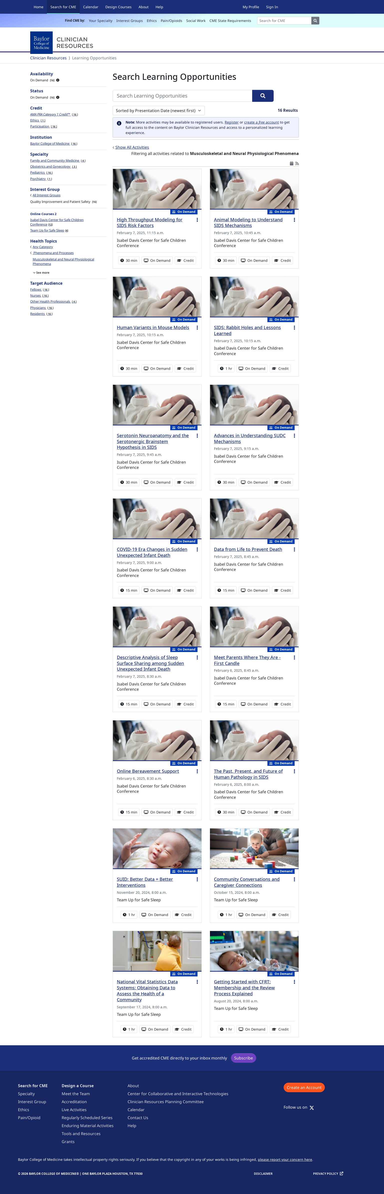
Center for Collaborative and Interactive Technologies (178, 1093)
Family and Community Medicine (57, 160)
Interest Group (32, 1101)
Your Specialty (100, 20)
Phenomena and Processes (53, 253)
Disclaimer (263, 1174)
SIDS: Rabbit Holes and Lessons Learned (247, 330)
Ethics (152, 20)
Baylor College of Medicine (53, 143)
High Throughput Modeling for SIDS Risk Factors (150, 223)
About (144, 6)
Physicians (41, 307)
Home (38, 6)
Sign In (272, 6)
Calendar (90, 6)
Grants (68, 1141)
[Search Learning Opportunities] (182, 96)
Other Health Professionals (53, 301)
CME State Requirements (230, 20)
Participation (43, 126)
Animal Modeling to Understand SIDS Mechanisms (248, 223)
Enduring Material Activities (88, 1125)
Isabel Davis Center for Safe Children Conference (57, 222)
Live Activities (74, 1109)
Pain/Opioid (29, 1117)
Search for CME (65, 6)
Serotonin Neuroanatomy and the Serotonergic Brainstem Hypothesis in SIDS (153, 441)
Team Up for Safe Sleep (49, 230)
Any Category (43, 247)
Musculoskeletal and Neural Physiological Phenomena (63, 261)
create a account (261, 122)
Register (232, 122)
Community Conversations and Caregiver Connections (247, 882)
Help (159, 6)
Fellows (39, 289)
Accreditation (74, 1101)
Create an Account (304, 1087)
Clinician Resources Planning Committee (166, 1101)
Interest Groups (129, 20)
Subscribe (243, 1058)
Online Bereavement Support (148, 771)
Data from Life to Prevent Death (248, 549)
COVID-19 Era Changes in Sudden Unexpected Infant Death (152, 552)
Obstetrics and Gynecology (53, 166)
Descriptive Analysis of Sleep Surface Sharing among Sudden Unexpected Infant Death (150, 663)
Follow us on (299, 1107)
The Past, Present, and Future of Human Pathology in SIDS (248, 774)
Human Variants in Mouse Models (153, 327)
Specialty (26, 1093)
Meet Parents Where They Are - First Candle (247, 660)
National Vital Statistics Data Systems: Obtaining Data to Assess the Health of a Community (147, 991)
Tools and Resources (81, 1133)
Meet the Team (76, 1093)
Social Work (195, 20)
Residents (41, 313)
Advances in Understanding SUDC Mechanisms (250, 438)
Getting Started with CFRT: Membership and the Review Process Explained (244, 988)
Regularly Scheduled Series (87, 1117)
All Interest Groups (46, 195)
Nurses (39, 295)
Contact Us (138, 1117)
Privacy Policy (325, 1174)
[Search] (284, 20)
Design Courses (118, 6)
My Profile (251, 6)
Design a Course (78, 1085)
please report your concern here (285, 1159)
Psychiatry (41, 178)
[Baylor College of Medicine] (62, 42)
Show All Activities (132, 147)
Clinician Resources (48, 58)
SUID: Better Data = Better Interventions (145, 882)
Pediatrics (41, 172)
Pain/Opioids (171, 20)
